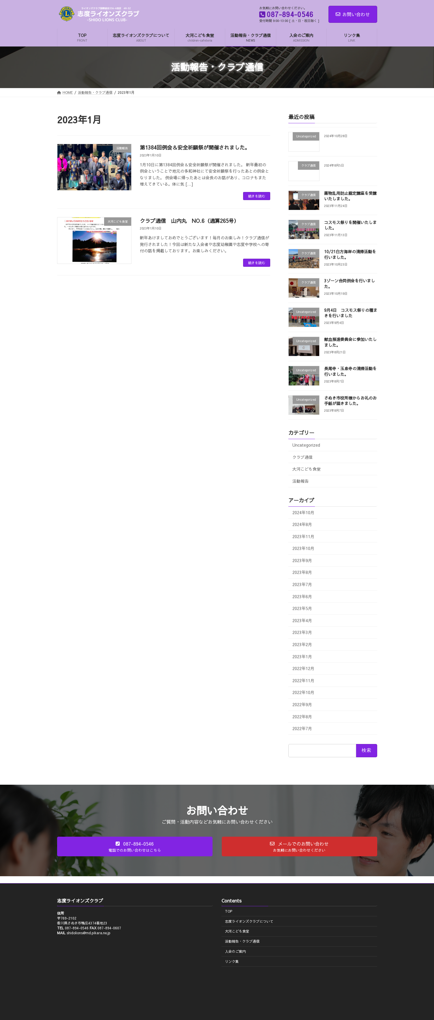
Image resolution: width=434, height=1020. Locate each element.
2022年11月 (303, 680)
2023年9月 (302, 560)
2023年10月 (303, 548)
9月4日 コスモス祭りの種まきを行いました (350, 313)
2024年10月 (303, 512)
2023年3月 (302, 632)
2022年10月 (303, 692)
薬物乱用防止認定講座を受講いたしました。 (350, 196)
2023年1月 (302, 656)
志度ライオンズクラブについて (249, 921)
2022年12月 (303, 668)
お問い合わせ (353, 14)
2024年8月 (302, 524)
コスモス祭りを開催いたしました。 (350, 225)
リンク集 (232, 961)
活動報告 (300, 481)
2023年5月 (302, 608)
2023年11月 (303, 536)
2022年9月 (302, 704)
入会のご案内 (235, 951)
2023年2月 (302, 644)
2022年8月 (302, 716)
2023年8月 (302, 572)
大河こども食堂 (306, 469)
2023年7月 (302, 584)
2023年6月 (302, 596)
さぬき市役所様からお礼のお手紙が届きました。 (350, 400)
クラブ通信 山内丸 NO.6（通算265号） (189, 220)
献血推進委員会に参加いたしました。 (350, 342)
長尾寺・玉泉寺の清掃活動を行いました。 (350, 371)
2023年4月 (302, 620)
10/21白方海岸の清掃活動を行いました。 (350, 254)
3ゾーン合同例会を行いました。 (349, 283)
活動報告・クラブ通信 (242, 941)
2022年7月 (302, 728)
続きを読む (256, 196)
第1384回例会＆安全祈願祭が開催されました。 (195, 147)
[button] (135, 846)
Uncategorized (306, 445)
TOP (228, 911)
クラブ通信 (302, 457)
